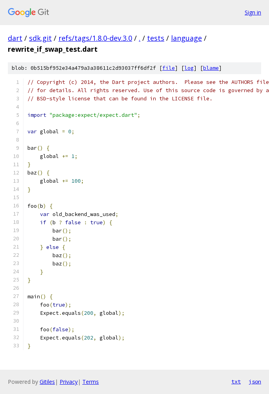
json (255, 381)
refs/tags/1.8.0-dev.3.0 (95, 38)
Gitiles (47, 381)
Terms (90, 381)
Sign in (253, 12)
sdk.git (40, 38)
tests (155, 38)
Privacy (69, 381)
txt (236, 381)
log (189, 68)
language (186, 38)
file (168, 68)
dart (15, 38)
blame (211, 68)
